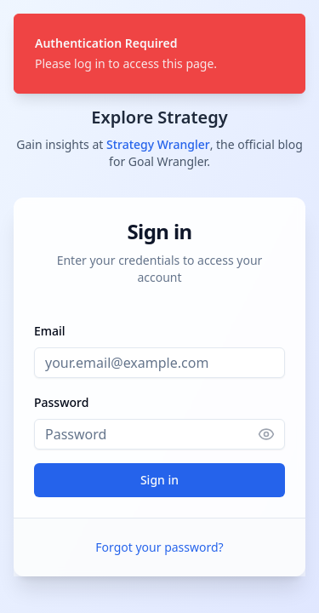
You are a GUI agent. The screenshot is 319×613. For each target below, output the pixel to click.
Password (61, 402)
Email (50, 331)
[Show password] (271, 434)
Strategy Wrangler (158, 144)
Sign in (159, 480)
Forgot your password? (159, 547)
